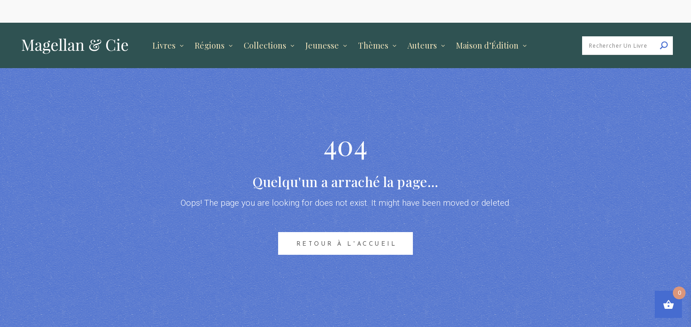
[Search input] (630, 45)
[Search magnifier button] (664, 45)
